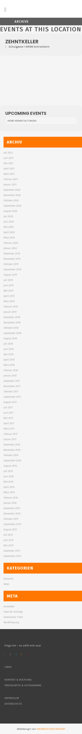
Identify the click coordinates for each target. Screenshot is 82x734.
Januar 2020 (10, 248)
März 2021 (9, 173)
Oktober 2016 (11, 455)
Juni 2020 (9, 221)
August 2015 (10, 529)
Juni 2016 (8, 476)
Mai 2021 (8, 163)
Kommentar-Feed (13, 617)
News (6, 584)
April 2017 (9, 423)
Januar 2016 (10, 503)
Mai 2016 (8, 481)
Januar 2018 (10, 375)
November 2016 (12, 449)
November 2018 (12, 322)
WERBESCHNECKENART (51, 728)
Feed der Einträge (13, 611)
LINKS (8, 667)
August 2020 (10, 211)
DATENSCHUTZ (13, 703)
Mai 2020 (9, 227)
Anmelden (9, 606)
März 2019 (9, 301)
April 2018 (9, 359)
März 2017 (9, 428)
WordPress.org (11, 622)
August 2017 (10, 402)
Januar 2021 (10, 184)
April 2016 (9, 487)
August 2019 (10, 274)
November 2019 (12, 258)
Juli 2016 (8, 471)
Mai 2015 (8, 545)
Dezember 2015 (12, 508)
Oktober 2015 (11, 518)
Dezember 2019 (12, 253)
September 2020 (12, 205)
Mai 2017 (8, 418)
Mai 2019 (8, 290)
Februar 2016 (11, 497)
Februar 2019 (11, 306)
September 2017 (12, 396)
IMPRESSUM (11, 698)
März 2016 (9, 492)
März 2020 (9, 237)
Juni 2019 (8, 285)
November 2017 (12, 386)
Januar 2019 (10, 311)
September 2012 (12, 556)
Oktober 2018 (11, 327)
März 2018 (9, 365)
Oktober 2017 (11, 391)
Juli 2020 (8, 216)
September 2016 (12, 460)
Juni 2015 (8, 540)
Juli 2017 (8, 407)
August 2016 (10, 465)
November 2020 (12, 195)
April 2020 (9, 232)
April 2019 (9, 296)
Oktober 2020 (11, 200)
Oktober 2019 (11, 264)
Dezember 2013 (12, 550)
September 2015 (12, 524)
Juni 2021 (8, 158)
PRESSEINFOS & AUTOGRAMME (22, 685)
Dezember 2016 (12, 444)
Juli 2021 (8, 152)
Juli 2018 (8, 343)
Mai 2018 (8, 354)
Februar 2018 (11, 370)
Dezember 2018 (12, 317)
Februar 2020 (11, 242)
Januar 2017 (10, 439)
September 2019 (12, 269)
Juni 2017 (8, 412)
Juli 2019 (8, 280)
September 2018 (12, 333)
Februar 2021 (11, 179)
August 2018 (10, 338)
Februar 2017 (11, 434)
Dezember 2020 (12, 189)
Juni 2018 (9, 349)
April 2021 (9, 168)
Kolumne (8, 578)
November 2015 (12, 513)
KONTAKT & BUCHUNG (18, 679)
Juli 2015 (8, 534)
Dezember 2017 (12, 380)
